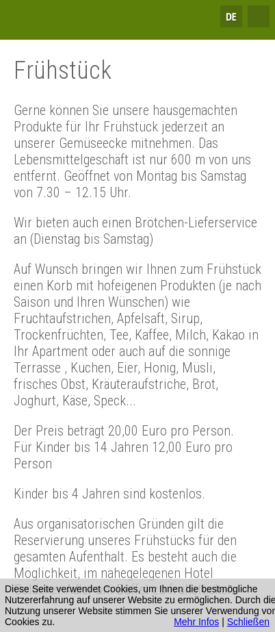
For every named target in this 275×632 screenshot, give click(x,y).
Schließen (248, 621)
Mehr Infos (196, 621)
